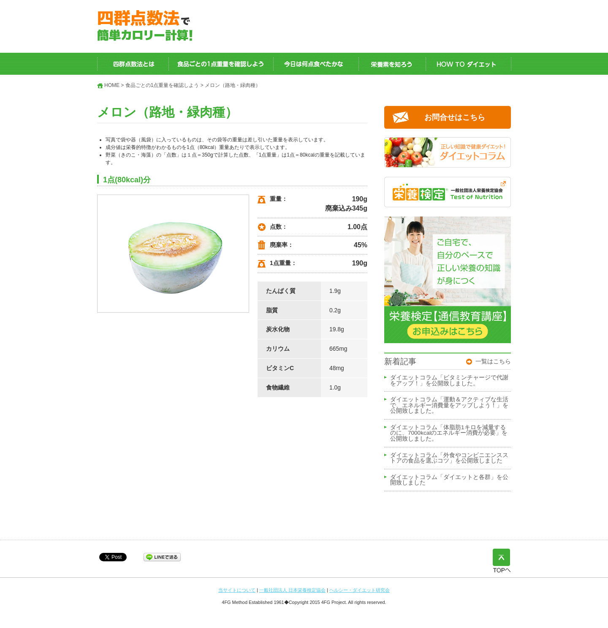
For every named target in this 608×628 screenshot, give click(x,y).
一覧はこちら (493, 361)
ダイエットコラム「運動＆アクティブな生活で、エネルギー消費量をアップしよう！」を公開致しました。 (449, 405)
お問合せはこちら (454, 117)
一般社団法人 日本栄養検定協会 (292, 590)
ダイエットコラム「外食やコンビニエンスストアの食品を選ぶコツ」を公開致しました (449, 458)
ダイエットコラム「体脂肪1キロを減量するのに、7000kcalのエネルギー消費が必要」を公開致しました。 (449, 433)
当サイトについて (236, 590)
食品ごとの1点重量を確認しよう (162, 85)
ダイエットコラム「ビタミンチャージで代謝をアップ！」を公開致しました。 (449, 381)
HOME (111, 85)
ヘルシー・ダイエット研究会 (359, 590)
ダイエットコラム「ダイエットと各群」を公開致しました (449, 480)
